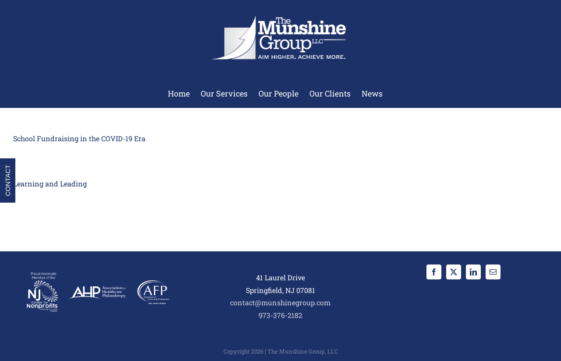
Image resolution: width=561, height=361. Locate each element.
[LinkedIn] (473, 271)
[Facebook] (433, 271)
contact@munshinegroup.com (280, 302)
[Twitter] (453, 271)
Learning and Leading (50, 183)
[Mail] (493, 271)
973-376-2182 (280, 315)
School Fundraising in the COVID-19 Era (79, 138)
